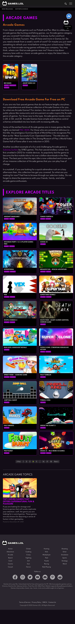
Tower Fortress (46, 216)
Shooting (65, 548)
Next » (56, 461)
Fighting (28, 558)
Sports (64, 558)
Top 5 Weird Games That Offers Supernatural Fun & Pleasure (18, 501)
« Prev (19, 461)
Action (6, 85)
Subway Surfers (10, 150)
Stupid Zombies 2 (10, 320)
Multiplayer (47, 554)
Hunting (46, 548)
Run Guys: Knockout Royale (15, 347)
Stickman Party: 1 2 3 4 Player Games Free (18, 243)
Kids (46, 551)
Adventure (12, 85)
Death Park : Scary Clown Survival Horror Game (54, 321)
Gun (28, 564)
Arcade (12, 218)
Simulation (64, 554)
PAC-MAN (24, 130)
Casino (10, 564)
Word (65, 564)
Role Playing (46, 567)
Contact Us (52, 602)
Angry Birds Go (29, 83)
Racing (25, 85)
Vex (5, 294)
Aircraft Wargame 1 (12, 216)
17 (47, 461)
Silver (65, 551)
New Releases (7, 9)
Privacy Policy (36, 602)
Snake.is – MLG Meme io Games (52, 451)
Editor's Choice (21, 9)
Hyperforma (9, 269)
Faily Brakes (9, 425)
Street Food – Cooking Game (15, 375)
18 (51, 461)
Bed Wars (7, 83)
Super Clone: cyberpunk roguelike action (54, 348)
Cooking (28, 551)
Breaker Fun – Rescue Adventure (53, 269)
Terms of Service (24, 602)
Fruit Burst (8, 451)
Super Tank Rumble (47, 294)
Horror (28, 567)
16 (43, 461)
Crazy (28, 554)
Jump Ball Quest (10, 400)
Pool (46, 558)
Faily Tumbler (45, 375)
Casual (6, 87)
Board (10, 558)
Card (10, 561)
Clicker (28, 548)
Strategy (13, 271)
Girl (28, 561)
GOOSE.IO (44, 242)
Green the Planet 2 (47, 425)
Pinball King (45, 400)
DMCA (44, 602)
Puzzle (48, 271)
